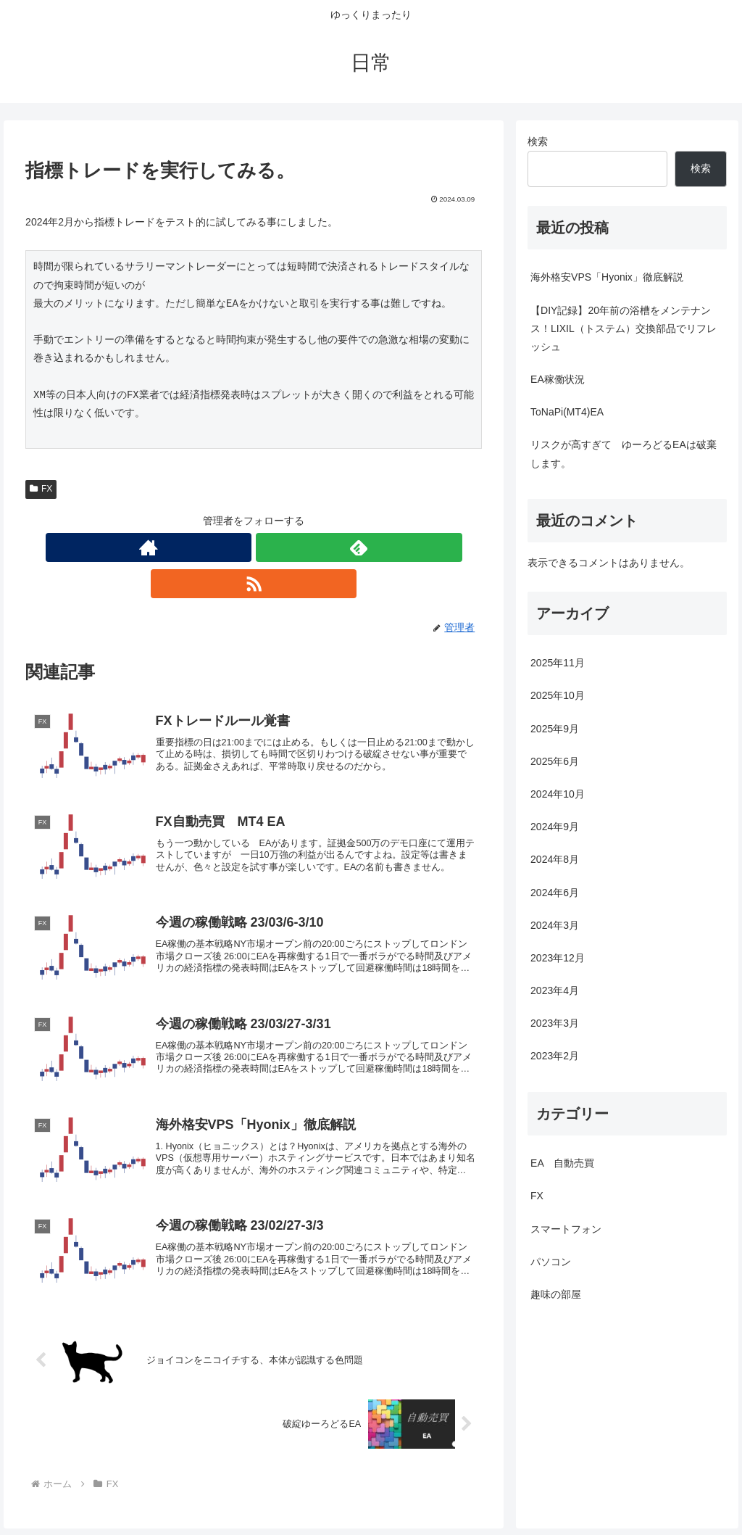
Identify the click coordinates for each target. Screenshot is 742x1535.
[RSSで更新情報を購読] (286, 547)
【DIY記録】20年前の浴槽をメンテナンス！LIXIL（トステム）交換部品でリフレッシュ (623, 328)
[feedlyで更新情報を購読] (253, 547)
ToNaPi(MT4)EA (567, 412)
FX (41, 489)
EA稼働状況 (557, 379)
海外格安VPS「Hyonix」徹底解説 (606, 277)
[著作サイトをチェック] (220, 547)
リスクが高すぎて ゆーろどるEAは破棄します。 (623, 453)
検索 (538, 141)
